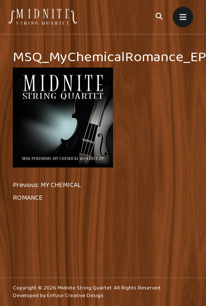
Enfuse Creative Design (75, 295)
